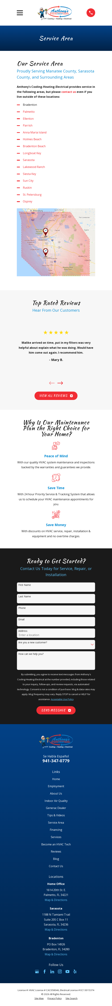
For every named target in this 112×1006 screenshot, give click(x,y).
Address (22, 631)
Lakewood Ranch (34, 167)
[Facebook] (44, 971)
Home (56, 779)
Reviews (56, 851)
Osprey (27, 201)
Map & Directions (56, 900)
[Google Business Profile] (37, 971)
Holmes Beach (32, 139)
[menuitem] (39, 998)
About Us (56, 793)
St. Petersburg (32, 194)
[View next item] (60, 383)
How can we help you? (31, 654)
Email (21, 619)
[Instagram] (60, 971)
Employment (56, 786)
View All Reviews (56, 396)
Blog (56, 859)
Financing (56, 830)
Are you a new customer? (32, 642)
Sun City (28, 181)
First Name (24, 585)
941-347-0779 (56, 761)
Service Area (56, 822)
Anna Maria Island (34, 132)
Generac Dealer (56, 808)
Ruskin (27, 188)
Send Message (56, 710)
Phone (22, 608)
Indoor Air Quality (56, 801)
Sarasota (29, 160)
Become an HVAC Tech (56, 844)
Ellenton (28, 119)
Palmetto (29, 112)
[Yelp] (75, 971)
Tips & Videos (56, 815)
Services (56, 837)
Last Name (24, 596)
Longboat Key (32, 153)
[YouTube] (67, 971)
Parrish (27, 125)
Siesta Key (29, 174)
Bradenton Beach (34, 146)
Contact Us (56, 866)
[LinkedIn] (52, 971)
